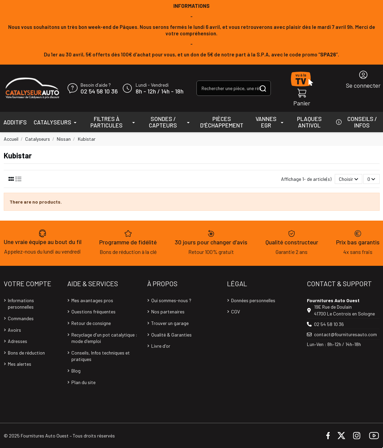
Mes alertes (19, 364)
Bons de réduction (26, 353)
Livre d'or (160, 346)
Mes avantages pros (92, 300)
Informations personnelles (21, 303)
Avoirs (14, 330)
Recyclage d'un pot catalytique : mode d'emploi (104, 338)
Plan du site (83, 382)
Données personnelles (253, 300)
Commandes (21, 318)
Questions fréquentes (93, 311)
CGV (235, 311)
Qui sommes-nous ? (171, 300)
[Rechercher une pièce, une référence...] (263, 88)
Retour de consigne (91, 323)
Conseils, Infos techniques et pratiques (100, 356)
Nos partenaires (168, 311)
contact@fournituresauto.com (345, 334)
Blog (76, 371)
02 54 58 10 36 (99, 91)
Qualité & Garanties (171, 335)
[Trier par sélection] (348, 179)
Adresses (17, 341)
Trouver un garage (170, 323)
